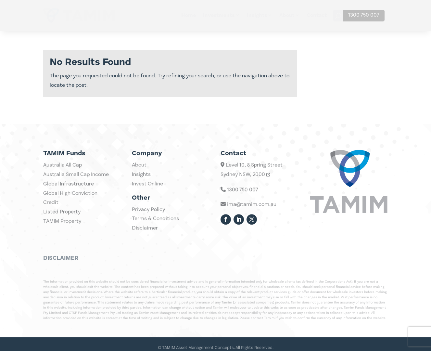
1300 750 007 (363, 15)
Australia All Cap (62, 178)
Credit (50, 216)
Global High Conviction (70, 207)
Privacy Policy (148, 215)
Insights (257, 15)
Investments (219, 15)
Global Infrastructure (68, 197)
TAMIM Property (62, 235)
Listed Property (62, 225)
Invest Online (147, 189)
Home (188, 15)
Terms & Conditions (155, 224)
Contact (317, 15)
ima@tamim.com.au (248, 214)
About (286, 15)
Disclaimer (145, 234)
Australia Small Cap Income (76, 188)
